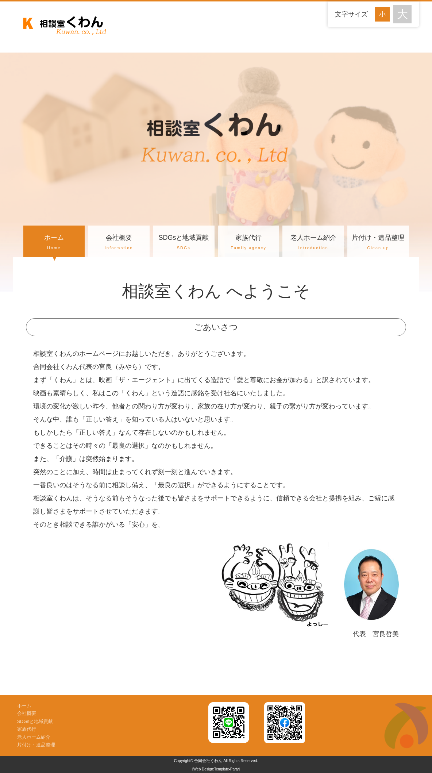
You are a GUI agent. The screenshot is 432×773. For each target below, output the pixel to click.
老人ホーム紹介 (313, 243)
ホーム (54, 243)
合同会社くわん (208, 760)
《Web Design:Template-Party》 (216, 769)
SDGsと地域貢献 (184, 243)
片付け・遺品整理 (378, 243)
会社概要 (119, 243)
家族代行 (248, 243)
